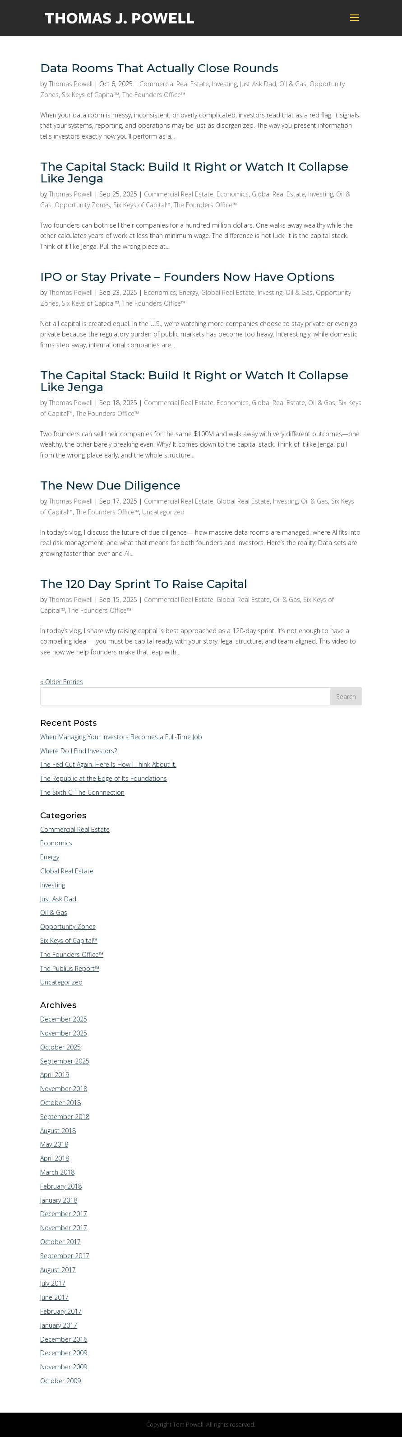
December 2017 (63, 1213)
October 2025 (60, 1047)
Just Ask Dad (258, 83)
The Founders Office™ (153, 94)
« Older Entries (61, 681)
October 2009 (60, 1380)
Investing (224, 83)
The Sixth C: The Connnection (82, 792)
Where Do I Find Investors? (78, 750)
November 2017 (63, 1227)
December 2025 (63, 1019)
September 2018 (64, 1116)
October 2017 (60, 1241)
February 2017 (61, 1311)
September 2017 (64, 1255)
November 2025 (63, 1033)
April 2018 (54, 1158)
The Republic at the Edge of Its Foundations (103, 778)
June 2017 (54, 1297)
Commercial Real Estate (174, 83)
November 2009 (63, 1366)
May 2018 (54, 1144)
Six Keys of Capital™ (90, 94)
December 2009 (63, 1352)
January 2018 (58, 1200)
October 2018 (60, 1102)
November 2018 (63, 1088)
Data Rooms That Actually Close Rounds (159, 68)
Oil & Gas (292, 83)
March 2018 (57, 1172)
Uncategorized (163, 512)
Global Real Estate (278, 194)
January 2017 (58, 1325)
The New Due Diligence (110, 485)
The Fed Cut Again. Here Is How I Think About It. (108, 764)
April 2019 (54, 1074)
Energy (188, 292)
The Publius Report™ (69, 968)
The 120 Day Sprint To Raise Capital (143, 584)
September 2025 (64, 1061)
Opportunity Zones (82, 205)
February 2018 (61, 1186)
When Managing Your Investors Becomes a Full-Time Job (121, 736)
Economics (233, 194)
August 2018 (58, 1130)
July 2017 (52, 1283)
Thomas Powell (70, 83)
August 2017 (58, 1269)
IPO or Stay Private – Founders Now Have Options (187, 277)
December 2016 (63, 1339)
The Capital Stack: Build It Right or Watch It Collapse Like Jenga (194, 172)
